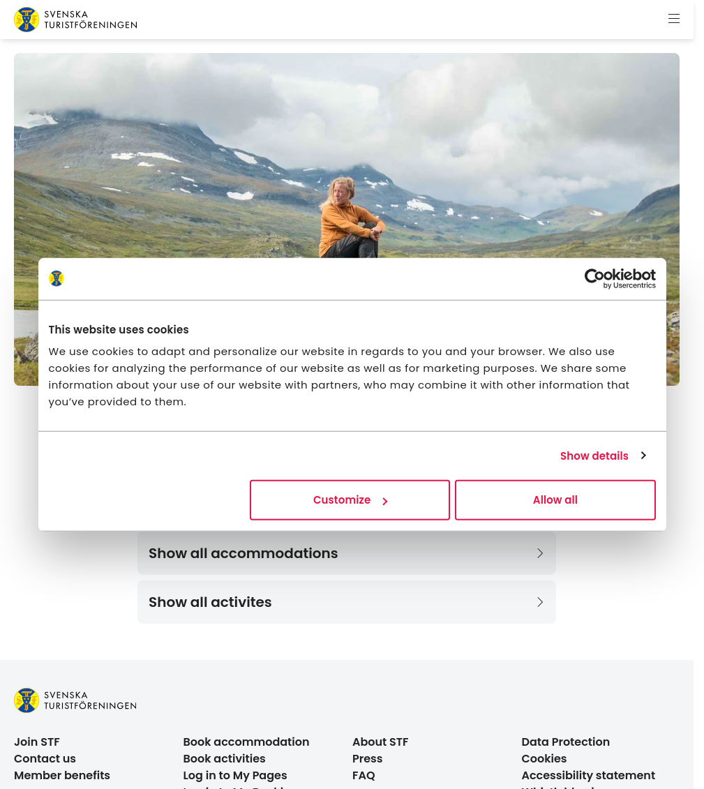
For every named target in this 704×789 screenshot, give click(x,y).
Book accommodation (247, 742)
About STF (380, 742)
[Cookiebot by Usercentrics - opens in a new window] (595, 278)
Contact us (45, 759)
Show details (594, 455)
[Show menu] (674, 19)
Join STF (37, 742)
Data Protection (566, 742)
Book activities (225, 759)
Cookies (544, 759)
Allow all (555, 500)
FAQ (363, 775)
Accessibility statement (589, 775)
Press (367, 759)
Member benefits (62, 775)
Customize (350, 500)
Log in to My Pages (235, 775)
